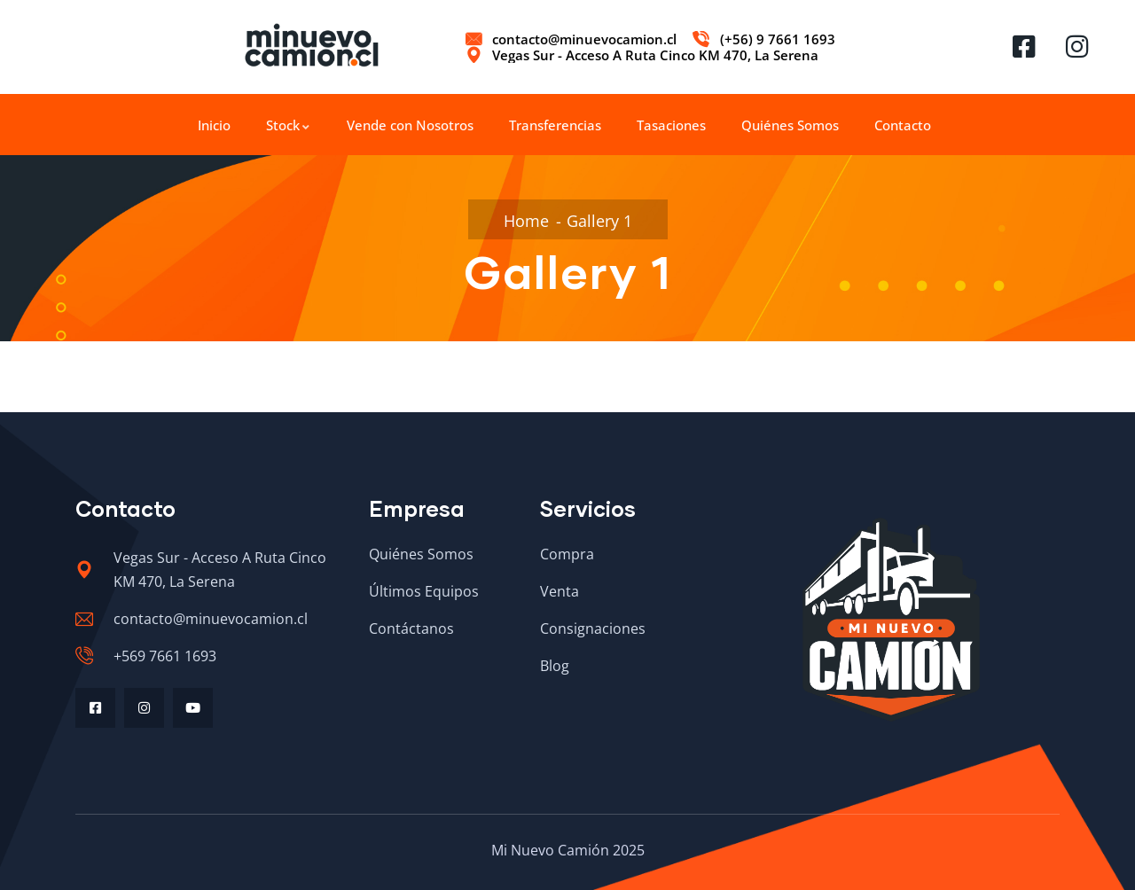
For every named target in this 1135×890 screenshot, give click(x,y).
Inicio (214, 125)
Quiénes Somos (790, 125)
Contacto (902, 125)
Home (526, 220)
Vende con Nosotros (410, 125)
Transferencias (555, 125)
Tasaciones (671, 125)
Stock (288, 125)
